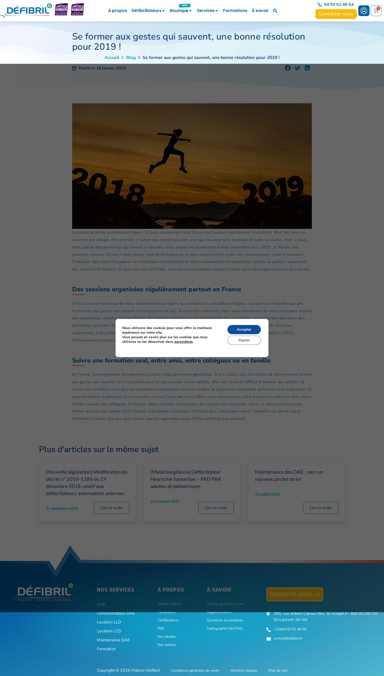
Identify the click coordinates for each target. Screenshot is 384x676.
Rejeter (244, 340)
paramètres (183, 342)
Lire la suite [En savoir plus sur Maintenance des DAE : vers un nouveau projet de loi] (321, 508)
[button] (288, 68)
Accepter (244, 329)
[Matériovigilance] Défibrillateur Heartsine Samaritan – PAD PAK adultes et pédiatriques (186, 479)
